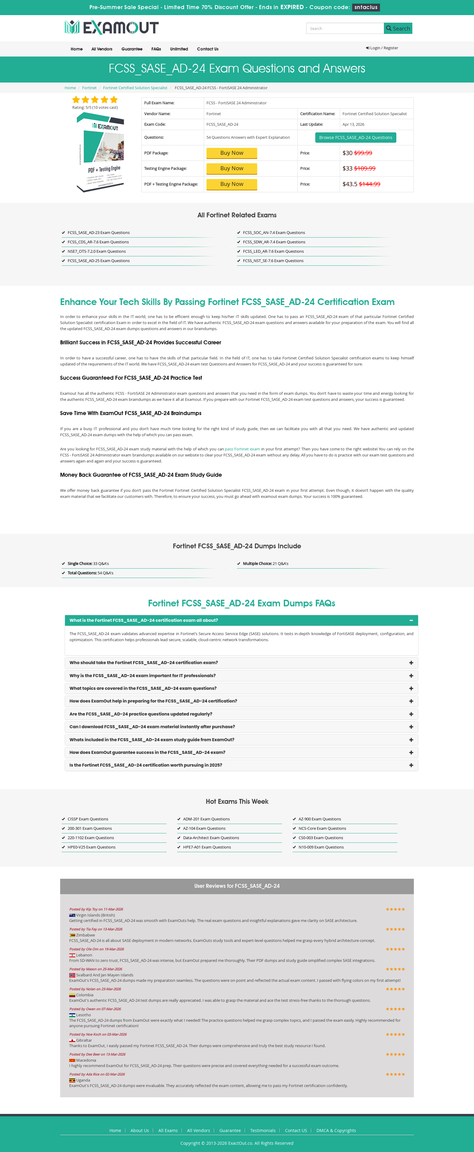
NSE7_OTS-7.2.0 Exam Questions (97, 251)
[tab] (241, 620)
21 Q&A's (265, 563)
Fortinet (89, 87)
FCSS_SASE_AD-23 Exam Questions (99, 232)
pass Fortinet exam (242, 449)
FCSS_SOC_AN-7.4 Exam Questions (274, 232)
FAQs (156, 49)
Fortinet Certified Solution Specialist (135, 87)
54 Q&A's (90, 573)
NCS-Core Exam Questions (322, 828)
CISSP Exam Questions (88, 819)
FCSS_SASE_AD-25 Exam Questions (99, 260)
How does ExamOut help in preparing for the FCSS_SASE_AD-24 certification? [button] (153, 701)
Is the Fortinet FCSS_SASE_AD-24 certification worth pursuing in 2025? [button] (146, 765)
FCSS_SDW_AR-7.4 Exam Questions (274, 242)
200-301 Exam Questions (90, 828)
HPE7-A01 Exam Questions (207, 847)
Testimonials (263, 1130)
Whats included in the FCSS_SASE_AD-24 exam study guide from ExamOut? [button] (152, 740)
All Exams (168, 1130)
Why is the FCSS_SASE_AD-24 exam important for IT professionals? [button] (143, 676)
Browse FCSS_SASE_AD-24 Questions (355, 137)
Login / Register (382, 47)
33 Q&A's (88, 563)
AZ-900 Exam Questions (320, 819)
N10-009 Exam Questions (321, 847)
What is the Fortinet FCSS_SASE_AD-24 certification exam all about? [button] (144, 620)
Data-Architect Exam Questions (211, 837)
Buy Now (231, 152)
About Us (140, 1130)
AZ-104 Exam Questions (204, 828)
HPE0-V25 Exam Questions (91, 847)
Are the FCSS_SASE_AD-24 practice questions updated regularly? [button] (141, 714)
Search (398, 28)
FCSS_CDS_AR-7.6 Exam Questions (98, 242)
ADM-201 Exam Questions (206, 819)
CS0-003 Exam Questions (321, 837)
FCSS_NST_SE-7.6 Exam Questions (273, 260)
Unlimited (179, 49)
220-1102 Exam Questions (91, 837)
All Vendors (102, 49)
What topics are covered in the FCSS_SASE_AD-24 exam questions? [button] (143, 688)
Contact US (296, 1130)
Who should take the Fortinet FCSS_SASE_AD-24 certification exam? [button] (144, 663)
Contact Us (208, 49)
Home (77, 49)
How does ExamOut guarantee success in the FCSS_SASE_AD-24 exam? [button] (148, 752)
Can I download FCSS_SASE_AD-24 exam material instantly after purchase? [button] (152, 727)
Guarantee (132, 49)
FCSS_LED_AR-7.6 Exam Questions (273, 251)
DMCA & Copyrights (336, 1130)
